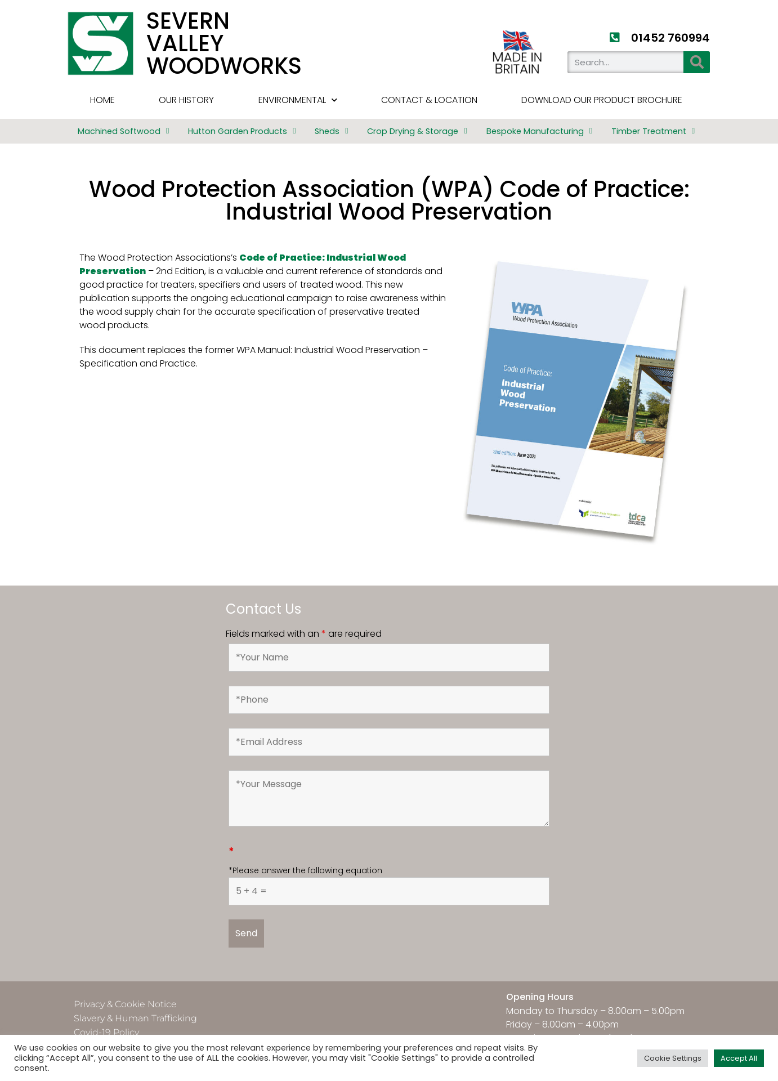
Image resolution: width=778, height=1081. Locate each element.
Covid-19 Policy (106, 1032)
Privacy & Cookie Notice (125, 1004)
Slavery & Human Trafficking (135, 1018)
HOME (102, 99)
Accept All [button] (739, 1058)
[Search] (696, 62)
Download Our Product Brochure (601, 99)
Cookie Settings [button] (672, 1058)
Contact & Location (429, 99)
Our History (186, 99)
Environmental (297, 100)
